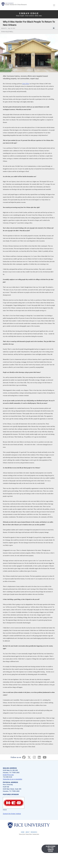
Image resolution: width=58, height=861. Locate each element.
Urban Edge (29, 13)
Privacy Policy (29, 834)
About (27, 832)
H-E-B (5, 809)
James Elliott (25, 83)
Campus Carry (36, 834)
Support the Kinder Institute (12, 813)
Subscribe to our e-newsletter (12, 779)
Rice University (9, 3)
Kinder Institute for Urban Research (16, 4)
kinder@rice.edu (8, 775)
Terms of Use (22, 834)
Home (22, 832)
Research (34, 832)
